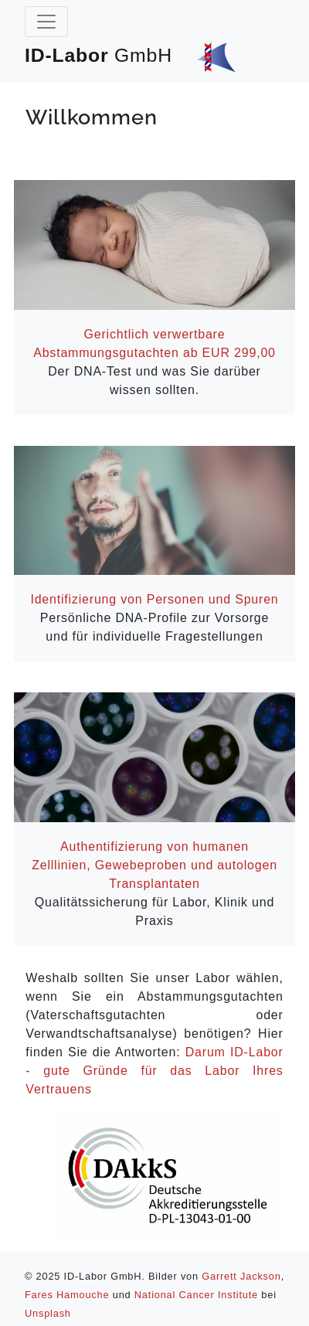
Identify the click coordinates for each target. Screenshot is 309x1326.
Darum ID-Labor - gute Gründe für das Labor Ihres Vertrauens (154, 1071)
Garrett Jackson (241, 1276)
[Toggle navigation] (46, 21)
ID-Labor (130, 55)
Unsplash (48, 1313)
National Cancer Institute (196, 1294)
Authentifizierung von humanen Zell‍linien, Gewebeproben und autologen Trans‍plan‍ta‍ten (154, 865)
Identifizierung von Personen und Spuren (154, 599)
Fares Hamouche (67, 1294)
